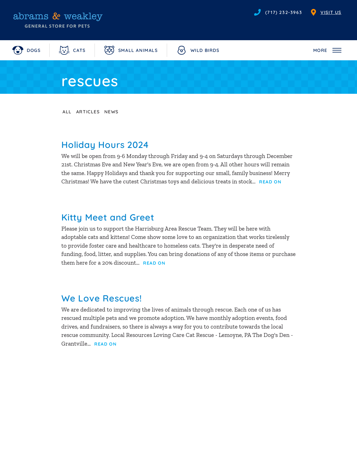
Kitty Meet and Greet (107, 217)
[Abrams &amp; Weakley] (58, 20)
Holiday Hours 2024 (104, 144)
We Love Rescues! (101, 298)
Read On (270, 182)
